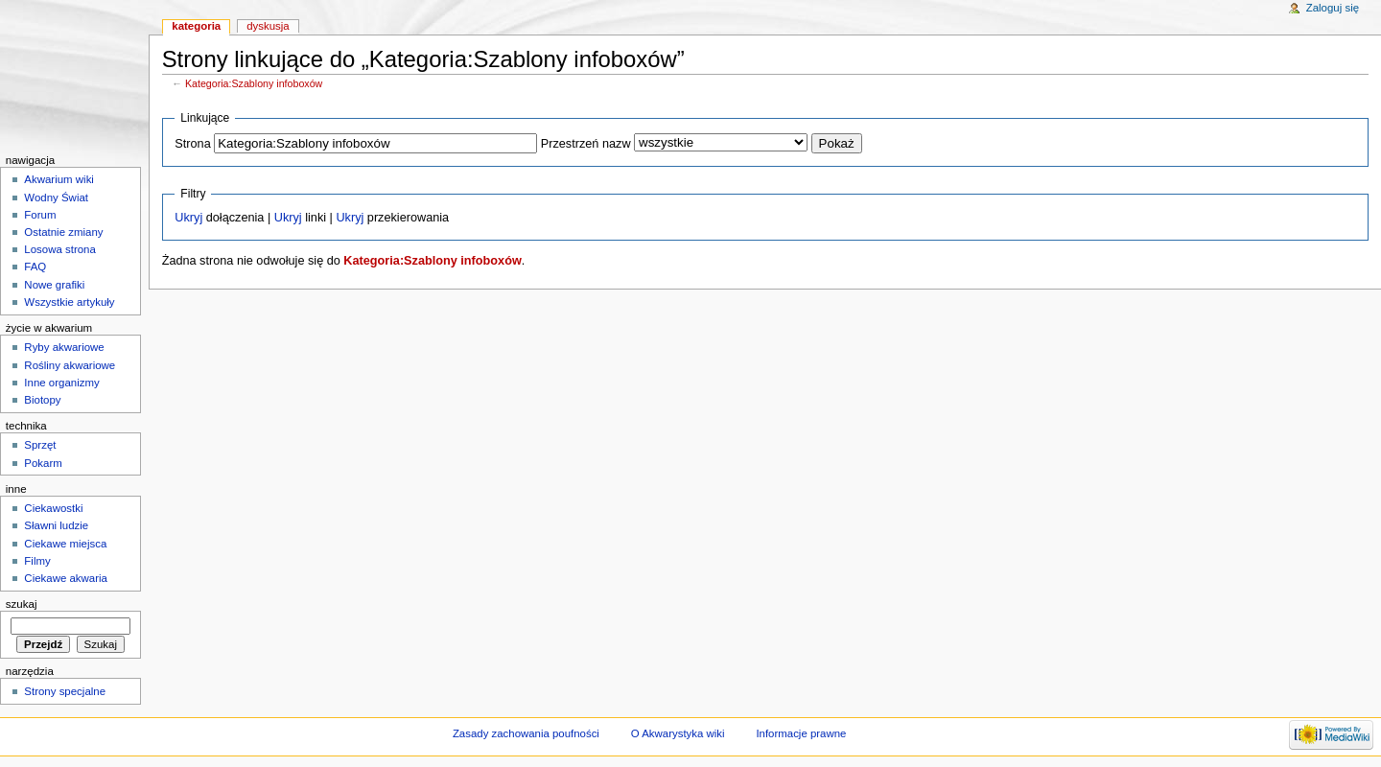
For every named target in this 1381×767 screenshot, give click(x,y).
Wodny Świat (56, 197)
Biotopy (42, 400)
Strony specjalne (64, 691)
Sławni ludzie (56, 525)
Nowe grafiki (54, 285)
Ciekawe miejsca (65, 543)
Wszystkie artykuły (69, 302)
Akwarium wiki (59, 179)
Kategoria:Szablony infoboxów (253, 83)
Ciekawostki (53, 508)
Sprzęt (40, 445)
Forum (40, 215)
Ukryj (188, 217)
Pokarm (42, 463)
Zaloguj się (1332, 7)
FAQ (35, 266)
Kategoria (196, 26)
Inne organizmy (61, 382)
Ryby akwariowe (64, 347)
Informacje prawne (801, 733)
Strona (192, 144)
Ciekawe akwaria (65, 578)
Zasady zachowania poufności (526, 733)
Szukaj (21, 604)
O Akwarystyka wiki (678, 733)
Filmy (37, 561)
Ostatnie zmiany (63, 232)
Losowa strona (60, 249)
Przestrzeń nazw (586, 144)
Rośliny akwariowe (69, 365)
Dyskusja (268, 26)
